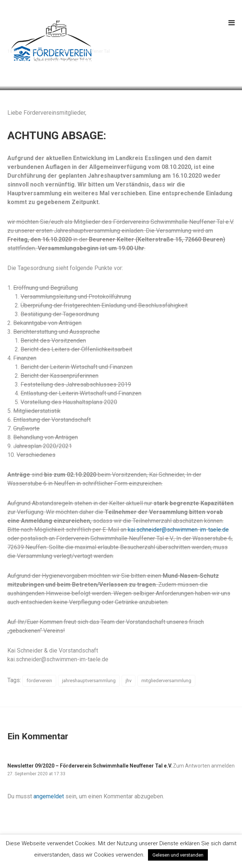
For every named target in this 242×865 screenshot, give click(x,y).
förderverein (39, 680)
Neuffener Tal (96, 51)
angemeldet (48, 796)
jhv (128, 680)
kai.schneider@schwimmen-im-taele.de (178, 529)
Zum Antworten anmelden (204, 766)
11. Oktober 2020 (40, 51)
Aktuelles (70, 51)
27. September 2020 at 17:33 (36, 773)
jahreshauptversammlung (89, 680)
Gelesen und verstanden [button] (177, 855)
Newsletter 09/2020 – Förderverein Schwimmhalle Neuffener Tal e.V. (90, 766)
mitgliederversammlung (166, 680)
